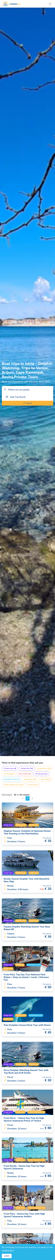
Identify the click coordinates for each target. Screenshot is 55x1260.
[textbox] (30, 389)
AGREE (7, 1256)
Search (27, 403)
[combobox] (30, 389)
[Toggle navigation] (50, 4)
